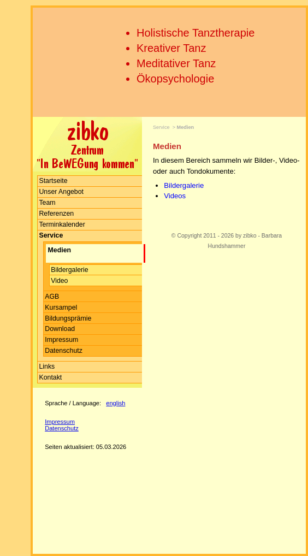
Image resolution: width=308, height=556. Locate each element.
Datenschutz (63, 350)
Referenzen (56, 213)
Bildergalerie (69, 270)
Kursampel (61, 307)
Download (60, 329)
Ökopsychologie (175, 79)
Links (47, 366)
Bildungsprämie (68, 318)
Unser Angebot (61, 192)
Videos (175, 196)
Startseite (53, 181)
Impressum (61, 340)
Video (59, 281)
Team (47, 202)
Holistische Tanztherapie (195, 33)
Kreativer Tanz (171, 48)
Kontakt (50, 377)
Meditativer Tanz (176, 63)
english (115, 403)
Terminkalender (62, 224)
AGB (52, 296)
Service (161, 127)
